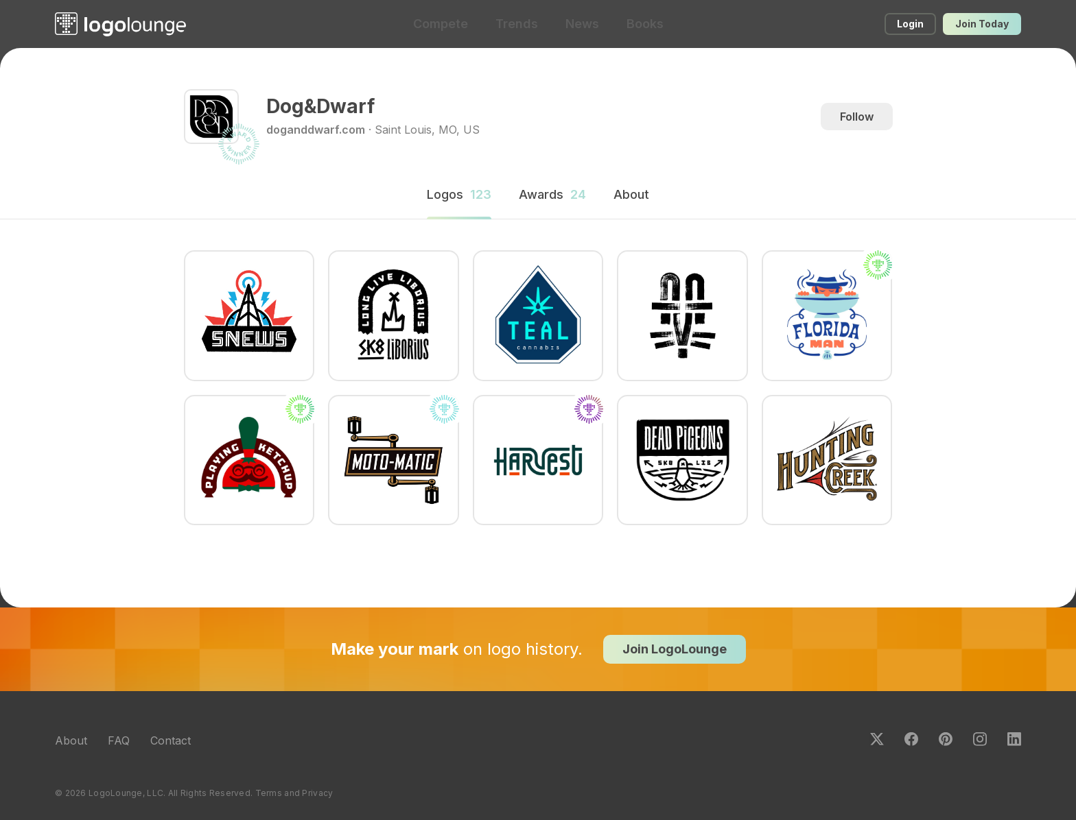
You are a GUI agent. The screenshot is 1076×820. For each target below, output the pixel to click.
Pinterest (945, 739)
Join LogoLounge (674, 649)
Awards (552, 194)
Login (910, 23)
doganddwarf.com (315, 129)
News (582, 23)
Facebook (911, 739)
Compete (440, 23)
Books (645, 23)
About (71, 740)
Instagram (980, 739)
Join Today (982, 23)
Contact (170, 740)
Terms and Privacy (294, 793)
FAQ (119, 740)
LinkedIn (1014, 739)
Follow (857, 116)
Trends (516, 23)
